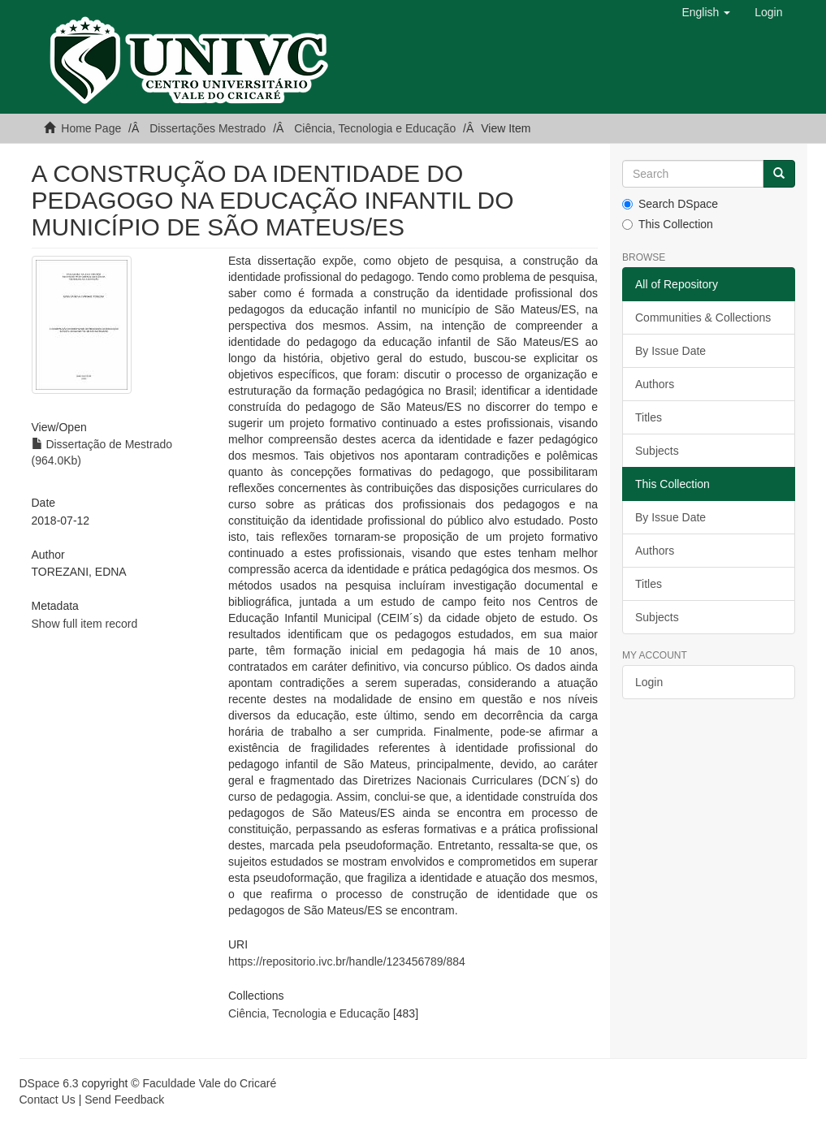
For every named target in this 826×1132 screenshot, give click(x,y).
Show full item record (85, 623)
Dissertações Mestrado (207, 128)
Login (649, 682)
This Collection (667, 224)
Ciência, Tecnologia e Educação (375, 128)
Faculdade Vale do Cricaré (209, 1083)
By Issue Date (670, 350)
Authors (654, 384)
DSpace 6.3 (49, 1083)
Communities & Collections (703, 317)
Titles (648, 417)
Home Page (91, 128)
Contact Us (47, 1099)
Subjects (657, 450)
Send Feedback (124, 1099)
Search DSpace (670, 203)
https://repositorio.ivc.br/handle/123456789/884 (346, 961)
